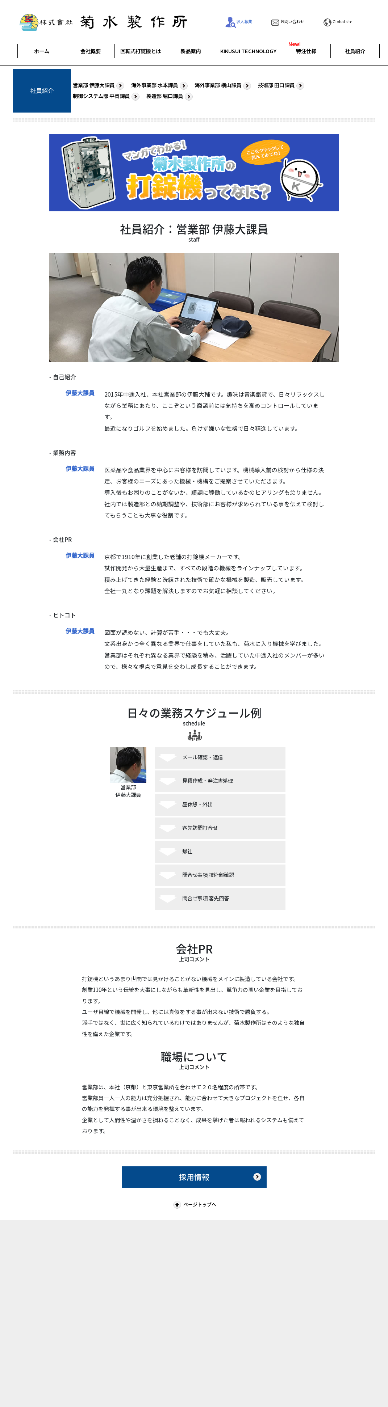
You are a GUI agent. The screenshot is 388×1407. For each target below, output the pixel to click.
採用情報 (221, 1177)
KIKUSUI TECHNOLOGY (248, 51)
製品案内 (190, 51)
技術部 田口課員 (282, 85)
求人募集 (238, 21)
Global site (337, 21)
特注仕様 (306, 51)
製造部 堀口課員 (170, 96)
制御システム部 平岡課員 (107, 96)
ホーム (41, 51)
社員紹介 (355, 51)
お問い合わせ (287, 21)
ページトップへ (194, 1204)
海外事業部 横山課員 (224, 85)
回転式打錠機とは (140, 51)
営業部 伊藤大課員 (99, 85)
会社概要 (90, 51)
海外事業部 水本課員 (160, 85)
